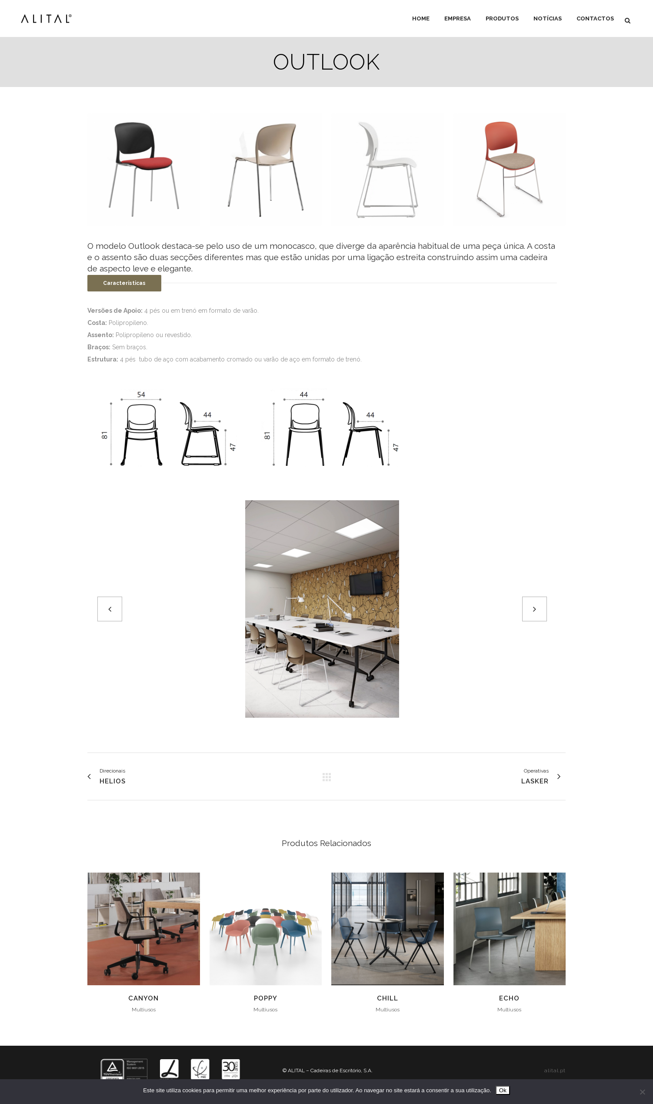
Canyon (143, 998)
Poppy (265, 998)
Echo (509, 998)
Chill (387, 998)
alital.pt (555, 1070)
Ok (502, 1090)
